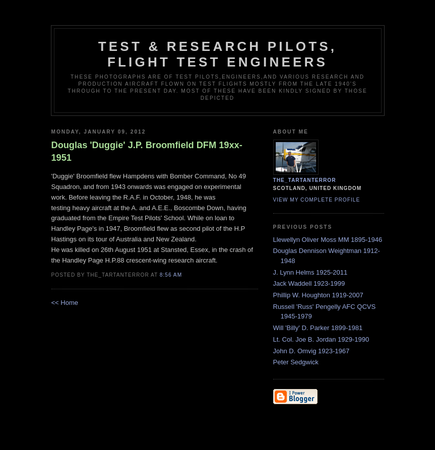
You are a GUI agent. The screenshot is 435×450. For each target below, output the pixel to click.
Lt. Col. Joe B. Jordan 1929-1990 (321, 339)
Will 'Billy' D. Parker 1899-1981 (318, 328)
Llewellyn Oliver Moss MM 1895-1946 (328, 239)
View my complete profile (316, 200)
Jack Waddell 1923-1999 (309, 283)
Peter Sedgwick (296, 362)
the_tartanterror (304, 180)
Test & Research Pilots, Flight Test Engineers (217, 54)
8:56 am (171, 275)
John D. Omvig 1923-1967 (311, 351)
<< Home (64, 302)
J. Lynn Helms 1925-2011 (310, 272)
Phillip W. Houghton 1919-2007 (318, 295)
